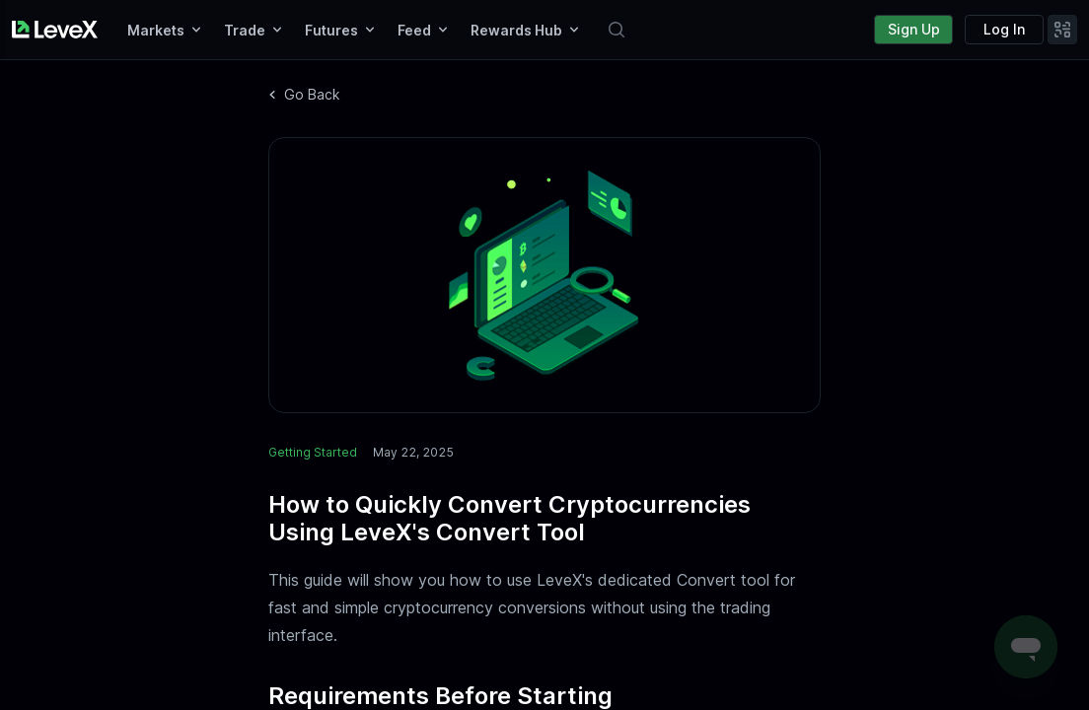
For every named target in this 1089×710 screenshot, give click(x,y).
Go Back (304, 94)
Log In (1004, 29)
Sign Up (914, 29)
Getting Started (312, 452)
